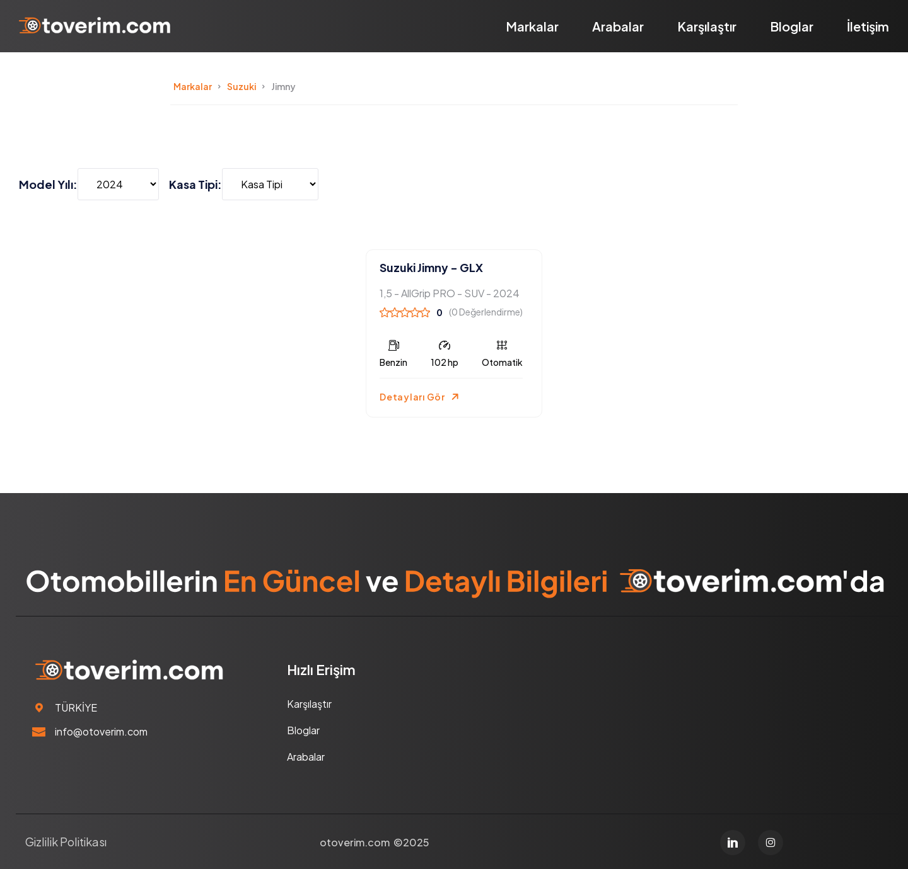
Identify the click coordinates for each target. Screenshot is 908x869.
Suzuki (241, 86)
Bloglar (791, 26)
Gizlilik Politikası (66, 841)
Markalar (532, 26)
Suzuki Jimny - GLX (431, 267)
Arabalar (618, 26)
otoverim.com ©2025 (374, 842)
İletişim (868, 26)
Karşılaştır (706, 26)
